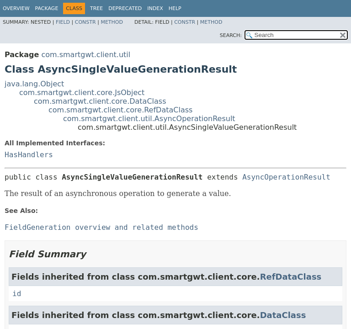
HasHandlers (29, 154)
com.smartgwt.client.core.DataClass (100, 101)
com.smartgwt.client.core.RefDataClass (120, 110)
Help (175, 8)
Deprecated (125, 8)
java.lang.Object (34, 84)
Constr (85, 22)
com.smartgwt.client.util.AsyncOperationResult (149, 118)
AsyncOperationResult (286, 177)
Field (63, 22)
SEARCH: (231, 35)
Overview (16, 8)
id (16, 293)
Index (155, 8)
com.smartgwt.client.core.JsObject (81, 92)
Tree (96, 8)
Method (112, 22)
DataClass (283, 315)
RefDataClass (291, 276)
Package (46, 8)
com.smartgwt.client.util (85, 54)
